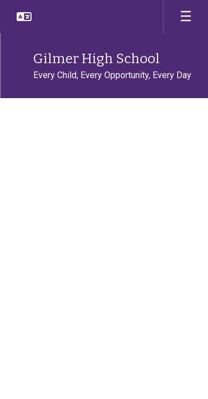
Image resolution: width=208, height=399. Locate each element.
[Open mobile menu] (186, 16)
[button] (24, 16)
